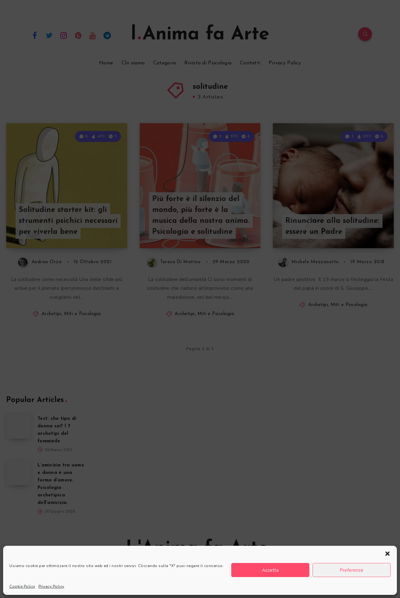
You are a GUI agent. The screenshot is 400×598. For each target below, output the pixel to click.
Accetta (270, 570)
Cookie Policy (22, 586)
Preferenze (351, 570)
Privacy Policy (51, 586)
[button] (387, 553)
